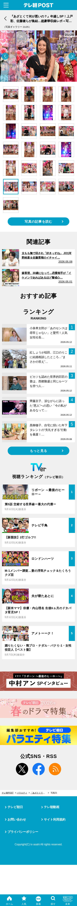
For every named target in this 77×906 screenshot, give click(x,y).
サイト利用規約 (54, 819)
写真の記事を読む (38, 221)
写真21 (54, 793)
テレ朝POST (38, 5)
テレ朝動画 (51, 807)
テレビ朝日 (15, 807)
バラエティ (22, 793)
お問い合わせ (17, 819)
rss (55, 769)
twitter (22, 769)
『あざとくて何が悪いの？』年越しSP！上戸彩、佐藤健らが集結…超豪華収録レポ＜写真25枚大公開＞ (40, 793)
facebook (38, 769)
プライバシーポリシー (23, 832)
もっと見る (38, 451)
